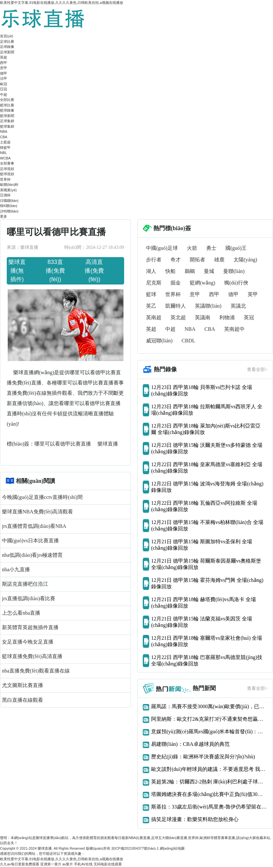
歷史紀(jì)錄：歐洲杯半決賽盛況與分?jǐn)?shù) (203, 756)
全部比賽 (7, 100)
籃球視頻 (7, 174)
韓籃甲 (5, 147)
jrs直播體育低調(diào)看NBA (34, 526)
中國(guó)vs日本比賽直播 (30, 540)
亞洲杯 (5, 195)
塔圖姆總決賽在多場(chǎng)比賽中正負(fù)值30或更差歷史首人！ (209, 794)
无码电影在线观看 (108, 864)
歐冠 (3, 84)
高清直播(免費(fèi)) (94, 271)
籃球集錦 (7, 126)
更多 (3, 216)
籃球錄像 (7, 110)
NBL (3, 153)
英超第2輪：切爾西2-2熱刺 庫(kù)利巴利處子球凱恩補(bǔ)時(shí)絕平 (209, 781)
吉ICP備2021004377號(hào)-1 (135, 848)
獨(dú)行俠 (236, 282)
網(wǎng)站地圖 (172, 848)
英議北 (238, 306)
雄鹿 (219, 259)
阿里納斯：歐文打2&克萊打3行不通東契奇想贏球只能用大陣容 (209, 719)
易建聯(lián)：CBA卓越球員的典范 (190, 744)
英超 (3, 57)
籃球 (151, 294)
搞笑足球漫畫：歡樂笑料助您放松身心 (195, 819)
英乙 (151, 306)
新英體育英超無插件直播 (30, 627)
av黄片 (67, 864)
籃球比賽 (7, 105)
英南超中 (234, 329)
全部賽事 (7, 163)
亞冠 (3, 89)
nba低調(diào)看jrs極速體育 (32, 555)
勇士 (211, 248)
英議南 (202, 317)
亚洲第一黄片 (50, 864)
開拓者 (197, 259)
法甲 (3, 78)
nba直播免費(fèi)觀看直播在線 (36, 670)
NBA (3, 131)
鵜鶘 (190, 271)
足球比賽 (7, 41)
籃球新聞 (7, 116)
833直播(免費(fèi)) (55, 271)
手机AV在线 (83, 864)
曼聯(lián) (234, 271)
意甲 (3, 68)
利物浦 (227, 317)
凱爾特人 (175, 306)
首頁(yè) (6, 36)
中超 (3, 94)
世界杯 (5, 179)
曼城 (209, 271)
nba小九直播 (16, 569)
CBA (3, 137)
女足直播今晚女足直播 (27, 642)
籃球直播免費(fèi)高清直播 (32, 656)
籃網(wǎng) (202, 282)
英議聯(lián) (208, 306)
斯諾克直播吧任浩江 (25, 584)
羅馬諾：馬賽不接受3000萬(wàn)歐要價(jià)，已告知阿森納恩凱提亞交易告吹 (209, 706)
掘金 (175, 282)
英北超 (178, 317)
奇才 (175, 259)
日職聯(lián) (9, 201)
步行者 (153, 259)
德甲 (3, 73)
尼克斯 (153, 282)
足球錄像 (7, 47)
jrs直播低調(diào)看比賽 (28, 598)
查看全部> (257, 369)
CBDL (189, 340)
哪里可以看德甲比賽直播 (63, 444)
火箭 (192, 248)
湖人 (151, 271)
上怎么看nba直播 (21, 613)
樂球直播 (107, 444)
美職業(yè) (8, 190)
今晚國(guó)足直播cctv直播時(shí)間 (42, 497)
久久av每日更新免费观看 (19, 864)
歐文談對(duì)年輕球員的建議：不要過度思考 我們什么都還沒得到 (209, 769)
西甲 (3, 63)
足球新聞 (7, 52)
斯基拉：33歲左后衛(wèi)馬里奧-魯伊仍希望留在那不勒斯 (209, 806)
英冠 (249, 317)
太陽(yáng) (245, 259)
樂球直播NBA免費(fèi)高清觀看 (37, 511)
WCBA (5, 158)
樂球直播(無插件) (17, 271)
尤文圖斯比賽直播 (22, 685)
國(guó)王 (236, 248)
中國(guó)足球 (162, 248)
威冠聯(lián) (159, 340)
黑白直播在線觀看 (22, 700)
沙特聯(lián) (9, 211)
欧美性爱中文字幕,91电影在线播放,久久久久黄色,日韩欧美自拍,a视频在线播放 (61, 3)
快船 (170, 271)
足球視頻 (7, 169)
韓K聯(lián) (8, 206)
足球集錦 (7, 121)
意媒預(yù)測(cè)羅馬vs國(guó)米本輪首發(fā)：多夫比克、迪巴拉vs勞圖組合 (209, 731)
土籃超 (5, 142)
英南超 (153, 317)
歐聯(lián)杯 (9, 184)
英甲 (253, 294)
